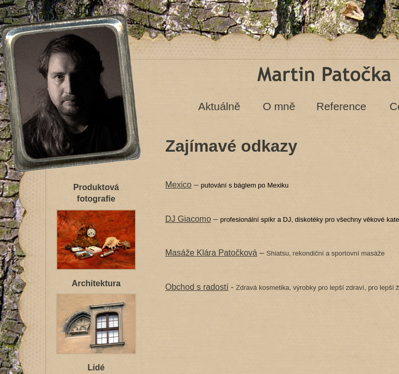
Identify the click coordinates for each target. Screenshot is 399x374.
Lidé (96, 367)
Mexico (178, 184)
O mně (279, 106)
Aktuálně (219, 106)
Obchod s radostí (197, 287)
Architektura (96, 283)
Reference (341, 106)
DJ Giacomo (188, 219)
